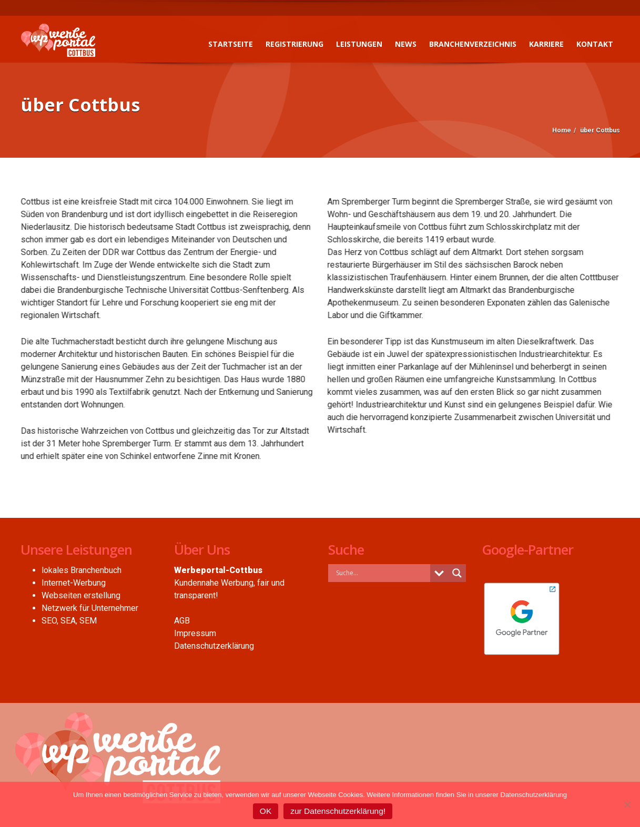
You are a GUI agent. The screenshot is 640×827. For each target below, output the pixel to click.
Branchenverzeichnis (472, 44)
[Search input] (382, 572)
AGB (182, 621)
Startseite (230, 44)
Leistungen (359, 44)
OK (265, 810)
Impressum (195, 633)
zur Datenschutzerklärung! (337, 810)
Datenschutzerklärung (214, 646)
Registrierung (294, 44)
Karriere (546, 44)
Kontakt (594, 44)
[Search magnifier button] (457, 573)
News (405, 44)
